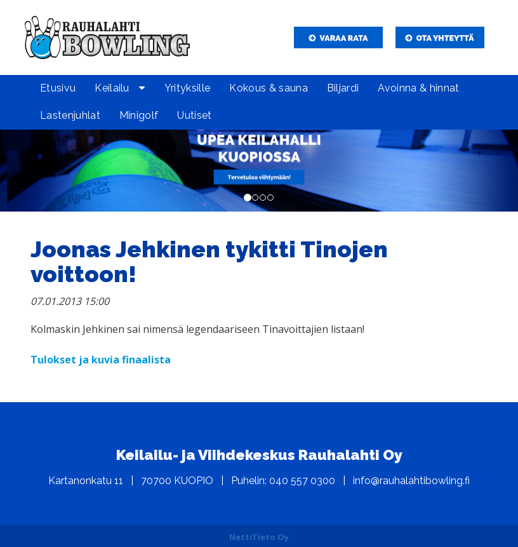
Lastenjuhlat (70, 115)
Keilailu (112, 88)
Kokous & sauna (268, 88)
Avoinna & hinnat (418, 88)
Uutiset (194, 115)
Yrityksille (187, 88)
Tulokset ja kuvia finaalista (100, 360)
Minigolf (139, 115)
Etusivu (58, 88)
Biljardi (343, 88)
